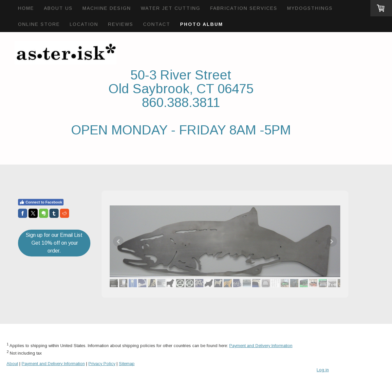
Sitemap (127, 363)
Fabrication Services (243, 8)
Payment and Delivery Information (260, 345)
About (12, 363)
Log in (323, 369)
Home (26, 8)
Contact (156, 24)
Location (84, 24)
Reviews (120, 24)
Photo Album (201, 24)
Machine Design (107, 8)
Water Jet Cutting (170, 8)
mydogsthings (310, 8)
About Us (58, 8)
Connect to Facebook (40, 202)
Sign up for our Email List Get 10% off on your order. (54, 243)
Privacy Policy (101, 363)
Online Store (39, 24)
